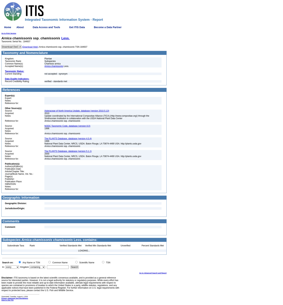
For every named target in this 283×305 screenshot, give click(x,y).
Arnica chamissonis (53, 66)
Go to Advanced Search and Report (153, 273)
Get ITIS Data (77, 27)
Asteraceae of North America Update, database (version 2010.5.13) (76, 111)
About (20, 27)
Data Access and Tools (46, 27)
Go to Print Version (8, 33)
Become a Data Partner (107, 27)
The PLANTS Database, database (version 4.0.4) (68, 138)
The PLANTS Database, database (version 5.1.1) (68, 151)
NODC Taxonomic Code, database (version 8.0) (67, 126)
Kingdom (24, 267)
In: (3, 267)
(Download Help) (30, 47)
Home (7, 27)
